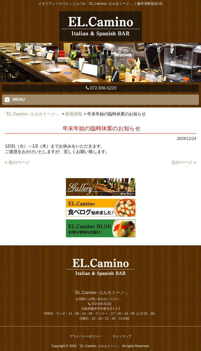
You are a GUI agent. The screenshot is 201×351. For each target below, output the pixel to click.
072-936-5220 (100, 88)
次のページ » (183, 162)
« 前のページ (17, 162)
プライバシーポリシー (85, 336)
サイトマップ (122, 336)
